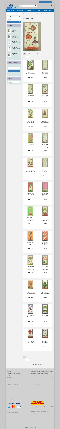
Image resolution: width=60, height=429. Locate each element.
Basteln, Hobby (27, 10)
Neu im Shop (20, 10)
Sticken (39, 10)
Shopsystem (26, 427)
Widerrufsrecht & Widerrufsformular (13, 373)
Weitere (50, 10)
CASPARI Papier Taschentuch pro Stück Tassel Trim (45, 194)
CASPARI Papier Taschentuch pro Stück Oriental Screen (30, 292)
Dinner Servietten (11, 16)
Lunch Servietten (11, 19)
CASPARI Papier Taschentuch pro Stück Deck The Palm (45, 317)
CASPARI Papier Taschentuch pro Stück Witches (30, 243)
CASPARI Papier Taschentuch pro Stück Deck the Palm (45, 219)
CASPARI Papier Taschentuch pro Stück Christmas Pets (30, 317)
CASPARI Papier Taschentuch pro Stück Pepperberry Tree (45, 121)
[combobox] (32, 54)
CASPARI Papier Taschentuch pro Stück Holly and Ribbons (30, 121)
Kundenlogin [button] (42, 1)
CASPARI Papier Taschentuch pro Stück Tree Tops (45, 341)
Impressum (9, 377)
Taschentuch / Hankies (12, 21)
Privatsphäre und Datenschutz (12, 384)
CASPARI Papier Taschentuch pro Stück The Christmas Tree (45, 292)
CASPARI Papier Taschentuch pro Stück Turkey (30, 341)
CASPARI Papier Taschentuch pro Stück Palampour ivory (30, 268)
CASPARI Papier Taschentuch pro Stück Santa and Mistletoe (30, 219)
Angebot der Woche (11, 10)
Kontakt (8, 375)
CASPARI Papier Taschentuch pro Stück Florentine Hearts (45, 243)
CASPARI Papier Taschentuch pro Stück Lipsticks (45, 170)
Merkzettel (49, 1)
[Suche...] (20, 6)
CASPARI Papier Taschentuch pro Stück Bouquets (30, 97)
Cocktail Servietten (11, 14)
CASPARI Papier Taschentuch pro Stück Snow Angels (45, 146)
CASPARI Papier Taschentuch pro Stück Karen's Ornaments (45, 97)
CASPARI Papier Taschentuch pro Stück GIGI (30, 146)
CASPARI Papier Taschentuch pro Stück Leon (30, 194)
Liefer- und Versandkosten (11, 382)
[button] (24, 54)
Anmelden (14, 71)
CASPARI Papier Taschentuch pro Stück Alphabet (45, 72)
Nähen (34, 10)
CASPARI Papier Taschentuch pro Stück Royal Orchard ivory (30, 72)
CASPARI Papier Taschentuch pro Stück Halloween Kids (30, 170)
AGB (7, 379)
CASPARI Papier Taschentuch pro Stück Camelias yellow (45, 268)
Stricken (45, 10)
